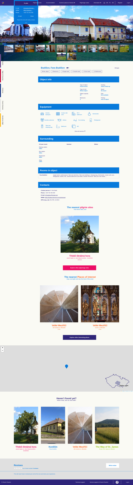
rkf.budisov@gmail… (29, 8)
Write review (112, 465)
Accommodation (50, 2)
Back (117, 68)
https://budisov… (27, 10)
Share (32, 16)
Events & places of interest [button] (67, 2)
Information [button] (97, 2)
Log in (128, 2)
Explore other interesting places (79, 337)
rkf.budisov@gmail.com (51, 195)
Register (120, 2)
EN (107, 2)
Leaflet (122, 391)
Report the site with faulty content (26, 20)
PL (110, 2)
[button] (66, 367)
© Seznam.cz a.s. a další (129, 391)
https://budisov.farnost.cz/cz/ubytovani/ (55, 197)
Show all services (80, 131)
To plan (26, 3)
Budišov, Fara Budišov (53, 68)
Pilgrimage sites (37, 2)
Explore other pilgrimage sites (79, 268)
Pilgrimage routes (84, 2)
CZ (104, 2)
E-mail (20, 16)
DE (113, 2)
